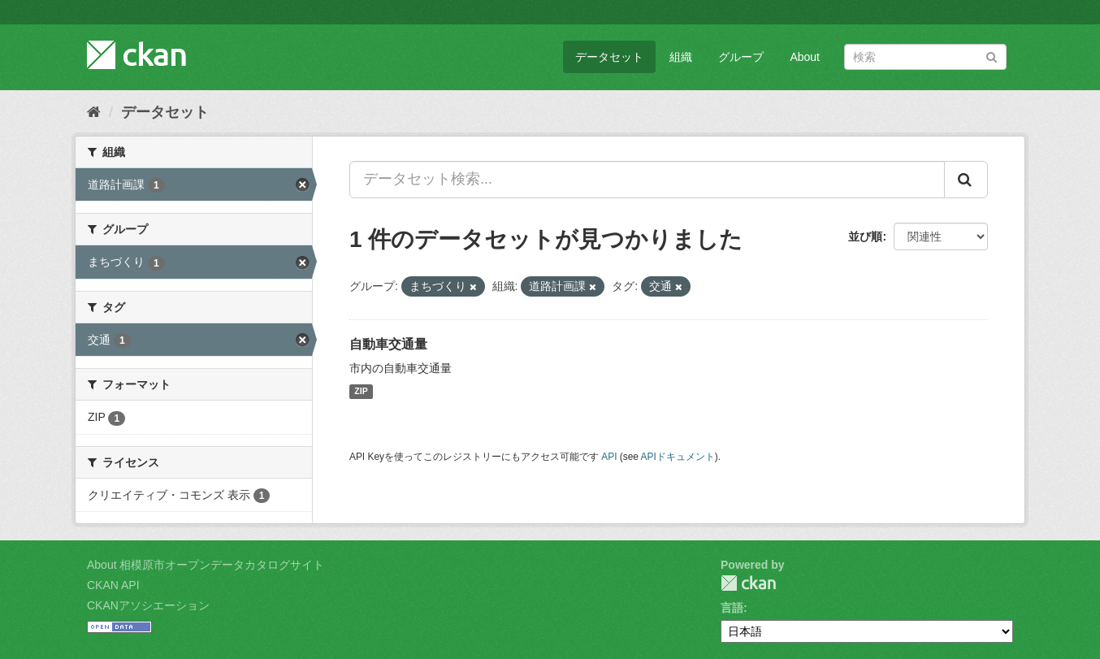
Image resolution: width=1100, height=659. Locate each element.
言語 (732, 607)
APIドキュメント (678, 456)
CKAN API (113, 585)
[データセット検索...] (647, 179)
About (805, 56)
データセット (609, 56)
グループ (741, 56)
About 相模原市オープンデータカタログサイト (205, 564)
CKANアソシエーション (148, 605)
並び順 (865, 236)
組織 (680, 56)
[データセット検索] (925, 57)
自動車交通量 (388, 344)
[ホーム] (94, 112)
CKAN (748, 583)
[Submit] (991, 56)
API (609, 456)
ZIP (360, 392)
